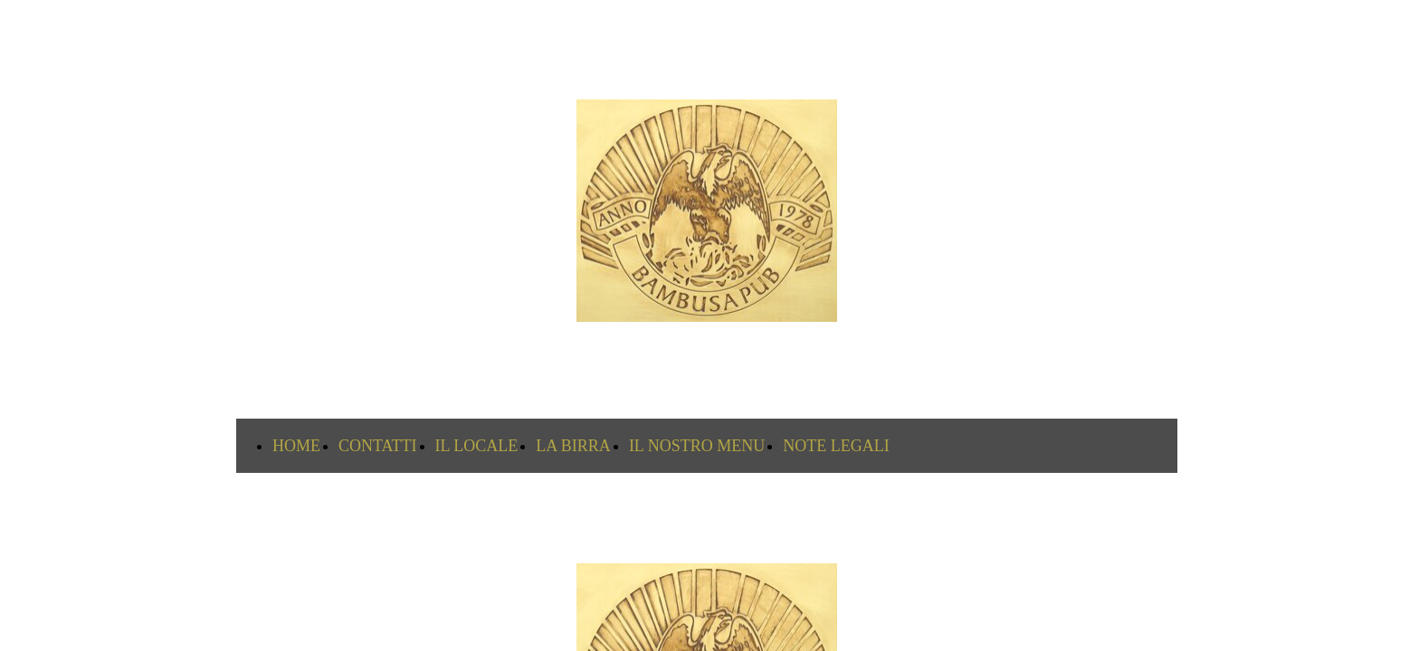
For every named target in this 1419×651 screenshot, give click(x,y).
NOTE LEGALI (836, 446)
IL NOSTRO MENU (697, 446)
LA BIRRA (573, 446)
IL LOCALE (477, 446)
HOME (296, 446)
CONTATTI (377, 446)
